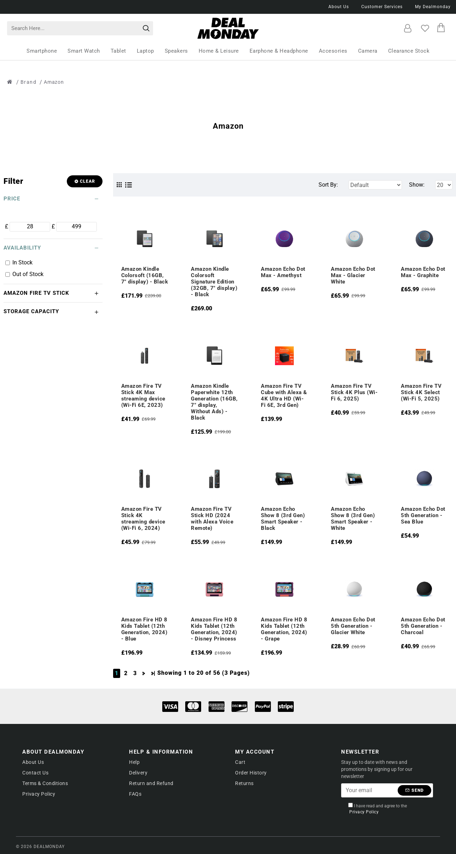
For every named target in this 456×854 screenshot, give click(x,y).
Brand (29, 82)
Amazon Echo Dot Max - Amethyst (283, 272)
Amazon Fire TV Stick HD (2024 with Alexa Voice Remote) (212, 518)
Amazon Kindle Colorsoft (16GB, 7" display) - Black (144, 275)
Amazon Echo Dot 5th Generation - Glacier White (353, 626)
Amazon (54, 82)
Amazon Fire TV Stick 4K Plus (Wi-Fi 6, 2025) (354, 392)
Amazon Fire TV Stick (36, 293)
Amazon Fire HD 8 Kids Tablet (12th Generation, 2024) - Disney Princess (214, 629)
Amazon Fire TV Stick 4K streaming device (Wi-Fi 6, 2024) (143, 518)
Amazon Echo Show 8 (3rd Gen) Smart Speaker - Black (283, 518)
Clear (87, 181)
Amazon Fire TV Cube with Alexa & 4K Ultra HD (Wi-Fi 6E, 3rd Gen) (284, 395)
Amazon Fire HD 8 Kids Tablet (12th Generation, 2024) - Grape (284, 629)
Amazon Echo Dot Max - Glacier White (353, 275)
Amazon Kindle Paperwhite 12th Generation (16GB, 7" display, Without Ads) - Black (214, 402)
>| (153, 673)
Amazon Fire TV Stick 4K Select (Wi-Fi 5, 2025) (421, 392)
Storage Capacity (31, 311)
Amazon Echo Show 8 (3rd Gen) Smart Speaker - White (353, 518)
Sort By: (328, 184)
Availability (22, 248)
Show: (417, 184)
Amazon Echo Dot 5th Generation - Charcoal (423, 626)
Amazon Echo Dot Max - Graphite (423, 272)
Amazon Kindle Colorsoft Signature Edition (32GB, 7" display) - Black (214, 282)
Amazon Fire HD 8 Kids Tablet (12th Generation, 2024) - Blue (144, 629)
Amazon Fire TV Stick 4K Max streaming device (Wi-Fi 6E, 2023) (143, 395)
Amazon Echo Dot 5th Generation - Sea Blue (423, 515)
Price (12, 198)
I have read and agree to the (377, 809)
